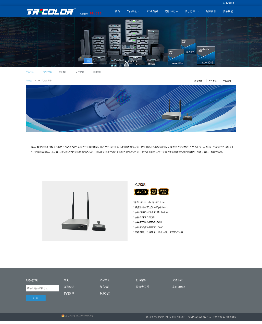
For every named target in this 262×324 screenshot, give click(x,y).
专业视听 (47, 72)
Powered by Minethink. (224, 316)
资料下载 (212, 81)
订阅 (35, 298)
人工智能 (80, 72)
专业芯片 (63, 72)
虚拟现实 (97, 72)
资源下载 (171, 11)
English (228, 2)
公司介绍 (69, 286)
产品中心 (134, 11)
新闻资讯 (210, 11)
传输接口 (31, 80)
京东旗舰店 (178, 286)
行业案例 (152, 11)
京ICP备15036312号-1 (199, 316)
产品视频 (227, 81)
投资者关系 (142, 286)
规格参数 (198, 81)
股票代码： (91, 13)
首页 (117, 11)
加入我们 (105, 286)
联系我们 (228, 11)
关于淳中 (192, 11)
